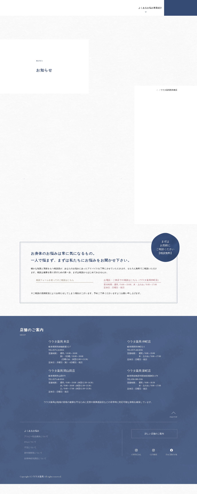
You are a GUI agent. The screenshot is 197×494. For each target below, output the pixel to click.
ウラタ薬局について (70, 8)
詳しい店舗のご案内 (154, 444)
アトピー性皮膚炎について (55, 446)
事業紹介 (125, 8)
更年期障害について (52, 463)
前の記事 (30, 185)
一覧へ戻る (72, 185)
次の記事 (116, 185)
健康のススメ (140, 8)
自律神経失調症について (54, 468)
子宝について (49, 457)
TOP (147, 90)
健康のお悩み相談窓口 (180, 8)
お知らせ (52, 8)
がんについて (49, 452)
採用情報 (155, 8)
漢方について (91, 8)
